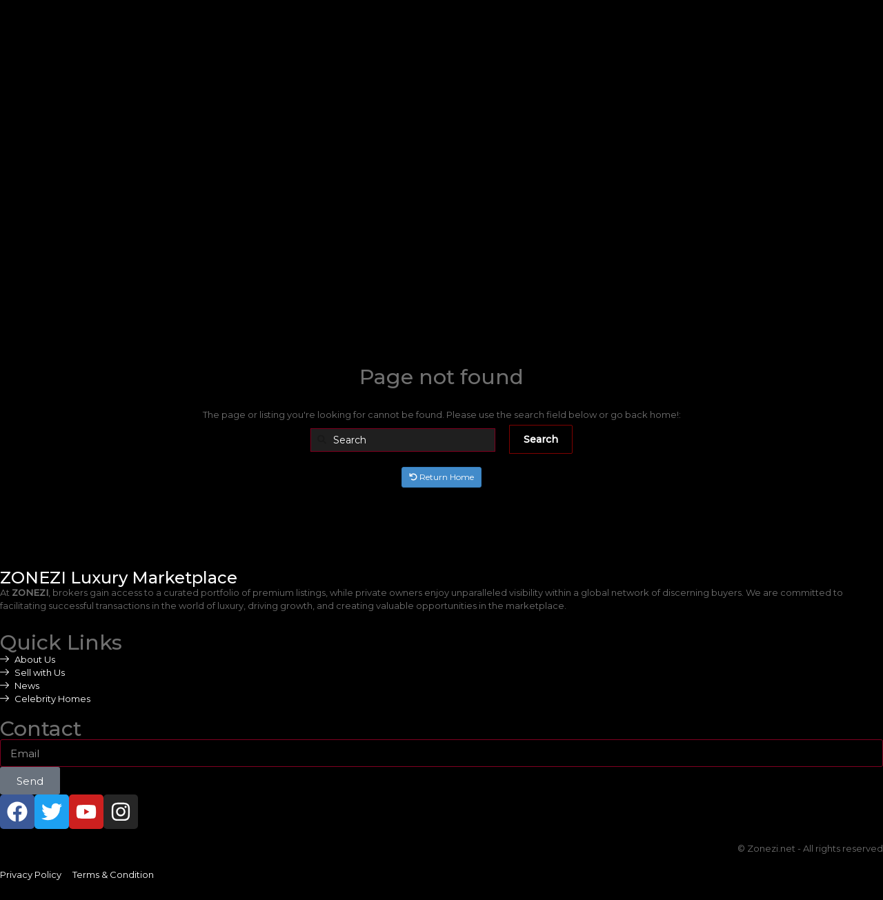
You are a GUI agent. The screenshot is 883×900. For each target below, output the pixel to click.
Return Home (441, 477)
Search (541, 439)
